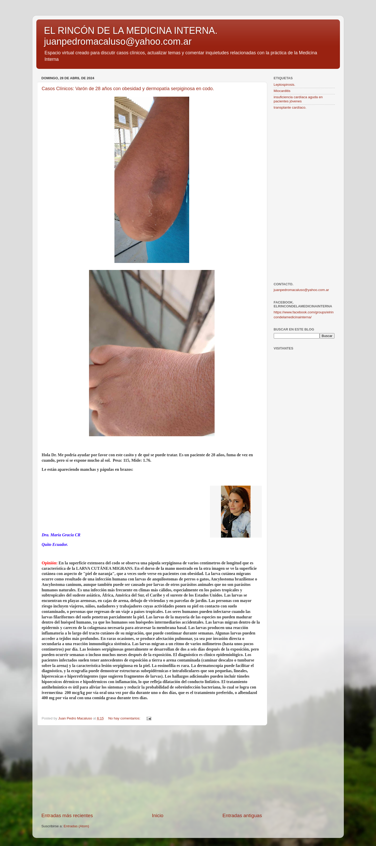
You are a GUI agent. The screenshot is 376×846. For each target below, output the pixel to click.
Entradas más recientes (67, 815)
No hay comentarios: (124, 718)
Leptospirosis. (284, 85)
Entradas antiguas (242, 815)
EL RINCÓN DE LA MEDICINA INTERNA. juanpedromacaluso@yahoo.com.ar (131, 36)
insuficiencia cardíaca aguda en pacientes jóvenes (298, 99)
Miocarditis (282, 91)
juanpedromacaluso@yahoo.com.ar (301, 290)
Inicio (157, 815)
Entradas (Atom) (76, 826)
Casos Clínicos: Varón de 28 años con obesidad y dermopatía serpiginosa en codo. (128, 88)
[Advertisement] (152, 768)
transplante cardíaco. (290, 107)
